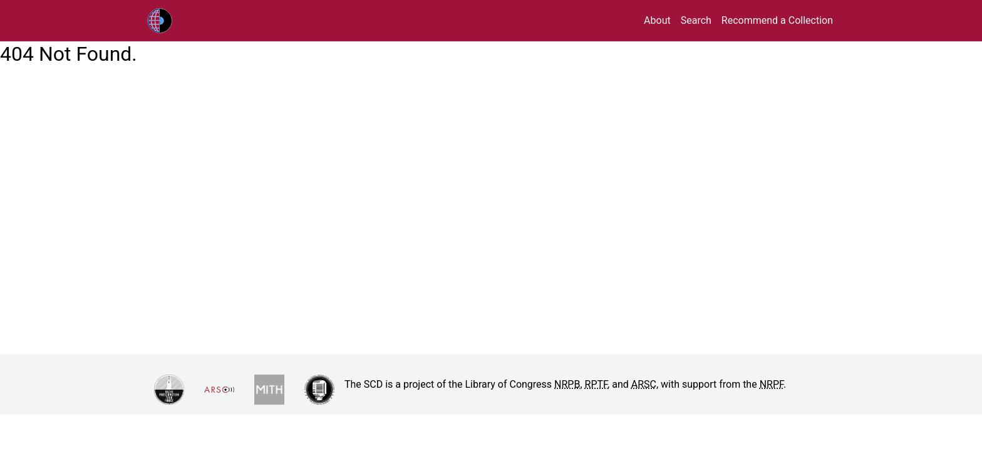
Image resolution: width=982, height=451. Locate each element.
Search (696, 20)
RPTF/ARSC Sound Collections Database (186, 20)
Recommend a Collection (777, 20)
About (657, 20)
